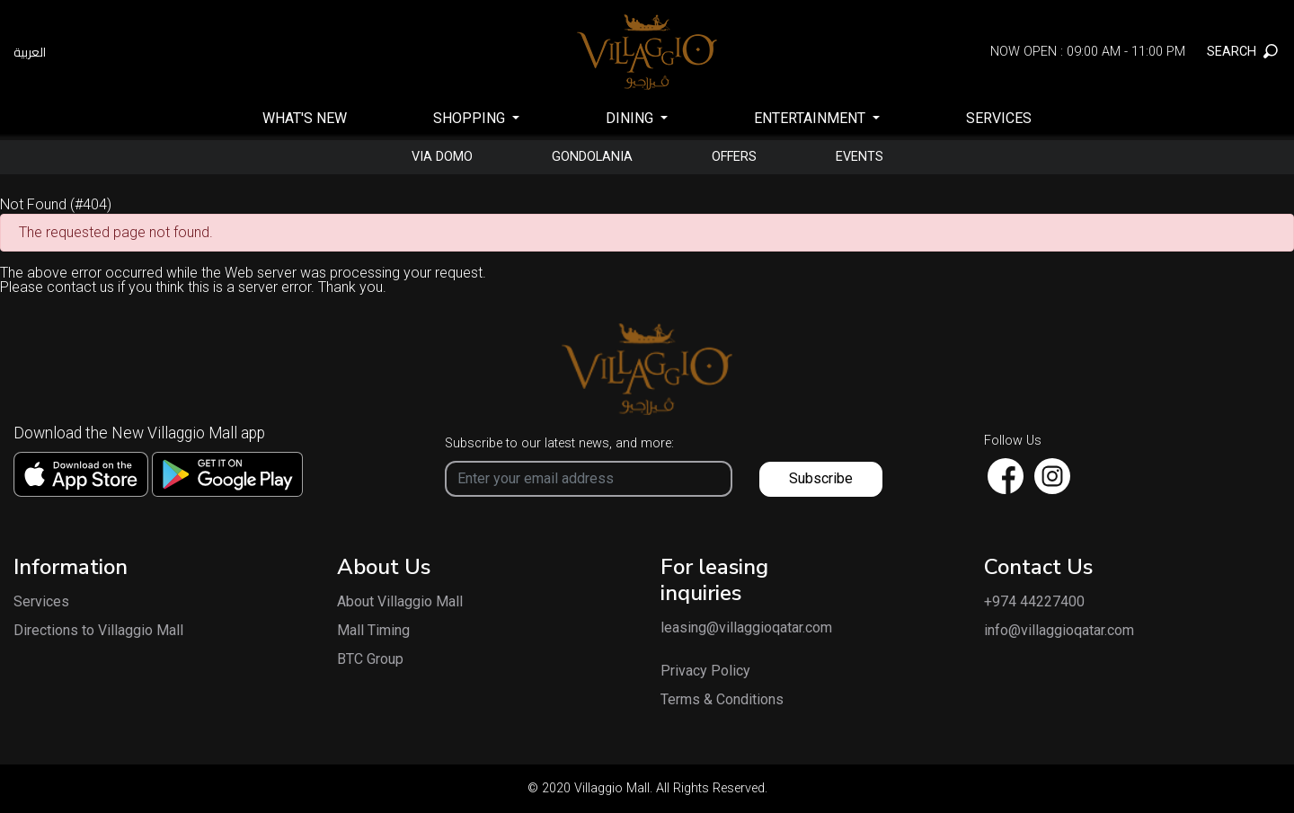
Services (999, 118)
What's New (304, 118)
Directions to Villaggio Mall (98, 630)
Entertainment (811, 118)
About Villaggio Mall (400, 602)
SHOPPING (471, 118)
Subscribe (821, 478)
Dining (631, 118)
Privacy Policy (705, 671)
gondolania (592, 157)
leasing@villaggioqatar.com (727, 628)
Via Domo (442, 157)
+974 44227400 (1034, 602)
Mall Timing (373, 630)
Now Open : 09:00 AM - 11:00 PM (1087, 51)
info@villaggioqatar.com (1059, 630)
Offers (734, 157)
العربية (29, 52)
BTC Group (370, 659)
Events (859, 157)
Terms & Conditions (722, 700)
